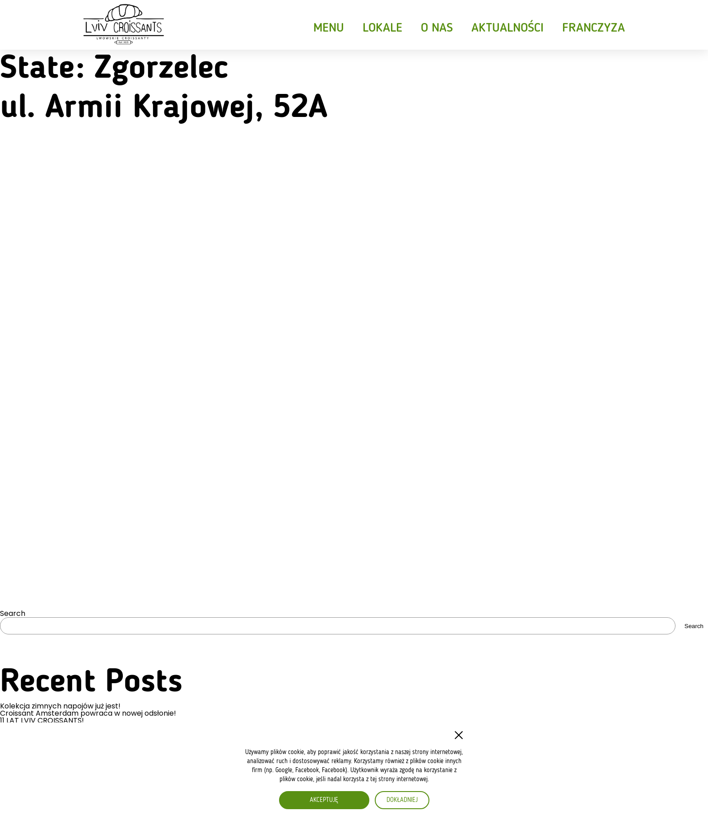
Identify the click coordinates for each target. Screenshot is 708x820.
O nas (437, 28)
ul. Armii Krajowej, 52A (163, 108)
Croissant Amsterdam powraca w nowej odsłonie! (88, 713)
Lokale (382, 28)
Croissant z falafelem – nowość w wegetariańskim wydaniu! (105, 727)
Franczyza (593, 28)
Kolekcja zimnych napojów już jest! (60, 706)
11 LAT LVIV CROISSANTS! (42, 720)
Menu (328, 28)
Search (12, 613)
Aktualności (507, 28)
